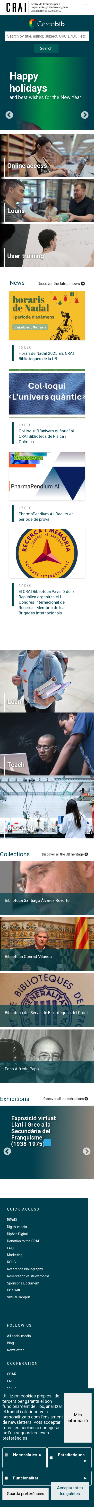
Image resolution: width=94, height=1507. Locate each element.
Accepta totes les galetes (70, 1490)
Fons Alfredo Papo (22, 1068)
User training (25, 256)
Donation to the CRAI (23, 1241)
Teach (16, 764)
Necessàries (27, 1455)
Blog (10, 1343)
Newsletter (15, 1350)
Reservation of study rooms (28, 1276)
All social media (19, 1336)
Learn (15, 701)
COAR (11, 1374)
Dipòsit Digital (17, 1234)
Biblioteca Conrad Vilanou (28, 956)
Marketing (15, 1255)
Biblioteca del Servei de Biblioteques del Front (46, 1012)
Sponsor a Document (23, 1283)
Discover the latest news (61, 283)
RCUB (11, 1262)
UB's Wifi (13, 1290)
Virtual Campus (19, 1297)
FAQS (11, 1248)
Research (20, 827)
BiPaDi (12, 1220)
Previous (9, 115)
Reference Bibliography (25, 1269)
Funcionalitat (50, 1478)
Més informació (78, 1417)
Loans (16, 210)
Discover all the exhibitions (65, 1099)
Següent (84, 115)
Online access (27, 165)
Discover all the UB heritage (65, 854)
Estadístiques (72, 1458)
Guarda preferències (25, 1493)
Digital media (17, 1227)
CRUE (11, 1381)
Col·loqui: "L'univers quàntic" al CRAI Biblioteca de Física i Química (46, 436)
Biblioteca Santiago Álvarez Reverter (38, 900)
